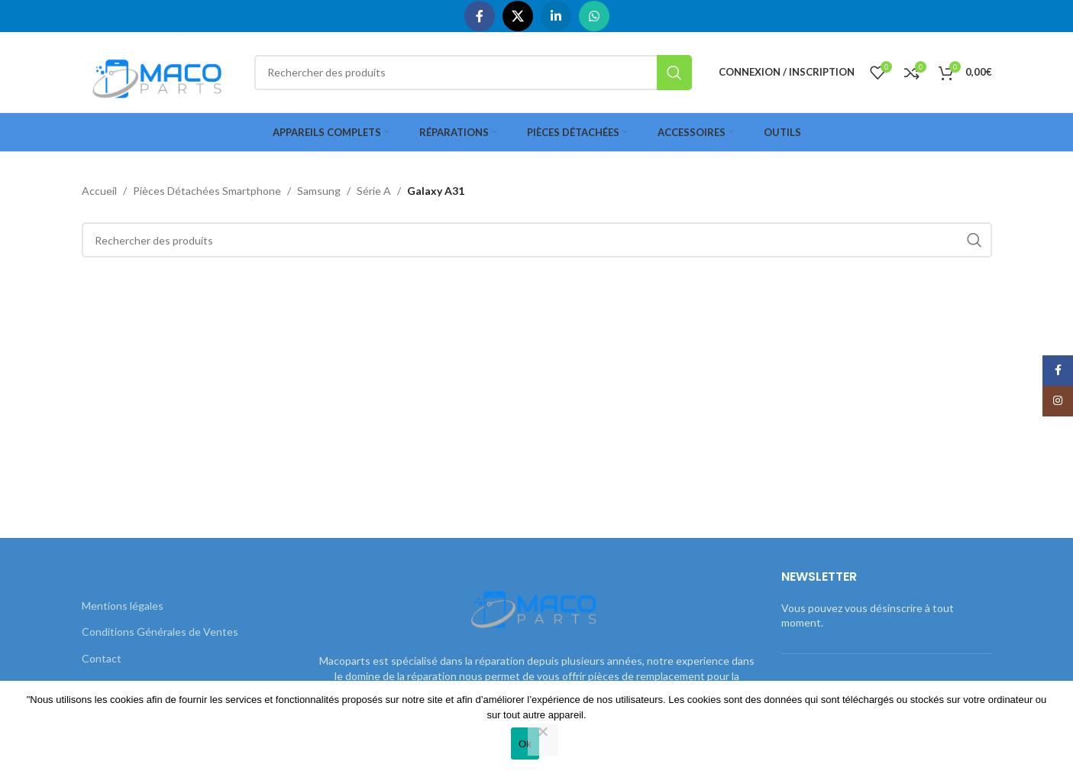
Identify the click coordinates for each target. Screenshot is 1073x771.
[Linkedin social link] (556, 16)
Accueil (99, 190)
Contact (101, 658)
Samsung (319, 190)
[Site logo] (161, 70)
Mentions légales (122, 605)
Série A (374, 190)
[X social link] (518, 16)
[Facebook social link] (479, 16)
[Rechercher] (472, 72)
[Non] (543, 740)
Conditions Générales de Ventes (160, 631)
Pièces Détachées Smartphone (207, 190)
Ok (525, 744)
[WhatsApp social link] (594, 16)
